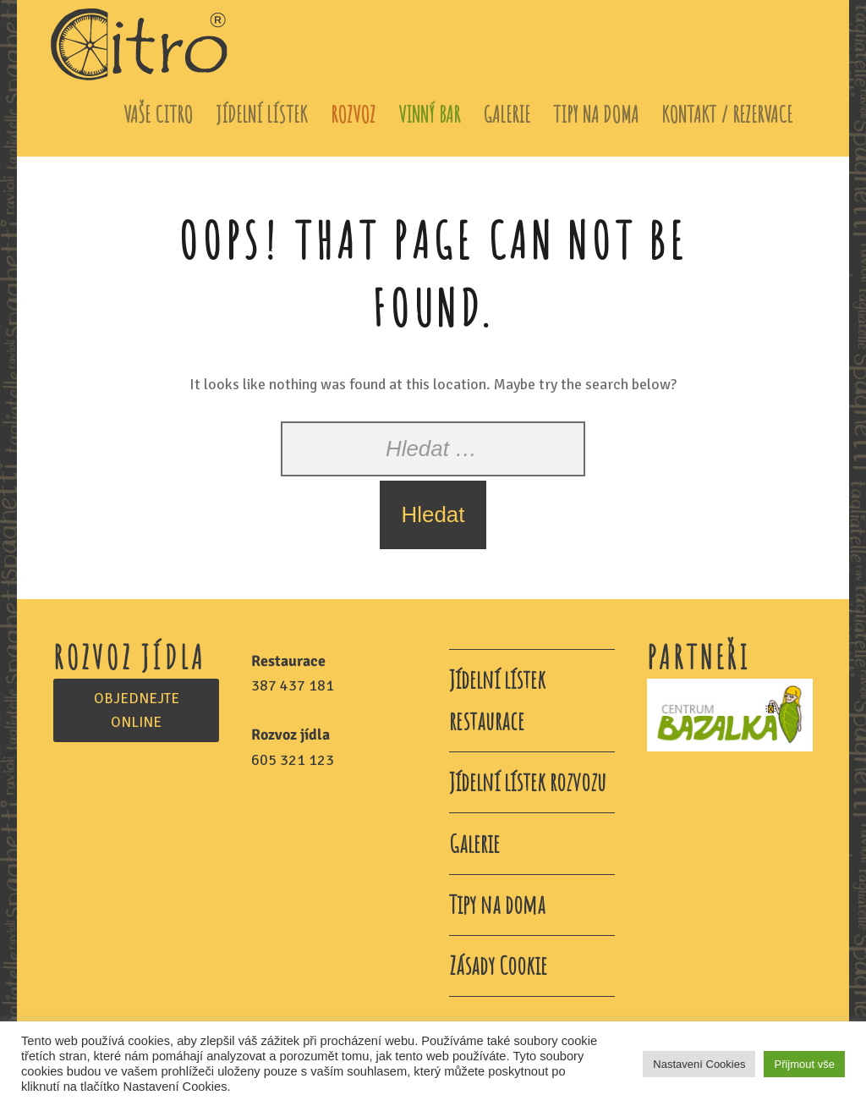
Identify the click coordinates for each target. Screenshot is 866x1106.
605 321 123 (292, 760)
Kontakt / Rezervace (726, 114)
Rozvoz (353, 114)
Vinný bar (429, 114)
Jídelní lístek (261, 114)
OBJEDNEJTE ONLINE (136, 710)
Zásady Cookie (498, 965)
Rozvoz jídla (290, 734)
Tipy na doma (596, 114)
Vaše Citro (158, 114)
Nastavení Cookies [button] (699, 1064)
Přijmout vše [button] (804, 1064)
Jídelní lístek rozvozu (527, 781)
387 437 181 (292, 685)
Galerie (506, 114)
